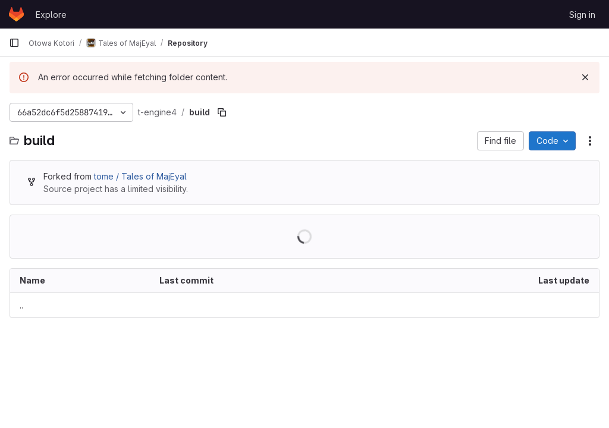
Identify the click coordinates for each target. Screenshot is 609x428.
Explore (51, 15)
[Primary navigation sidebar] (14, 42)
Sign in (582, 15)
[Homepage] (16, 14)
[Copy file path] (221, 112)
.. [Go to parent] (21, 305)
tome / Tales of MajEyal (140, 176)
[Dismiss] (585, 77)
